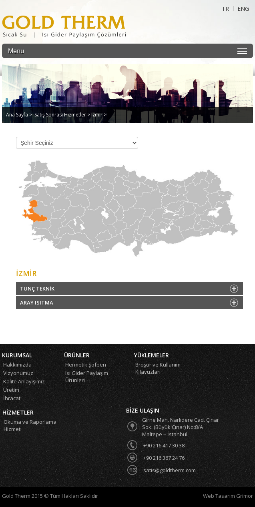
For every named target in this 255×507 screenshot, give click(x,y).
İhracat (11, 398)
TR (225, 8)
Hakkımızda (17, 364)
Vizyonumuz (18, 373)
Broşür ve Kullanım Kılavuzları (158, 368)
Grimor (244, 495)
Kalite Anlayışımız (24, 381)
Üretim (11, 389)
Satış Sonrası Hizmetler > (62, 114)
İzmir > (98, 114)
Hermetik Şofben (85, 364)
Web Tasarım (219, 495)
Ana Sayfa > (19, 114)
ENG (243, 8)
